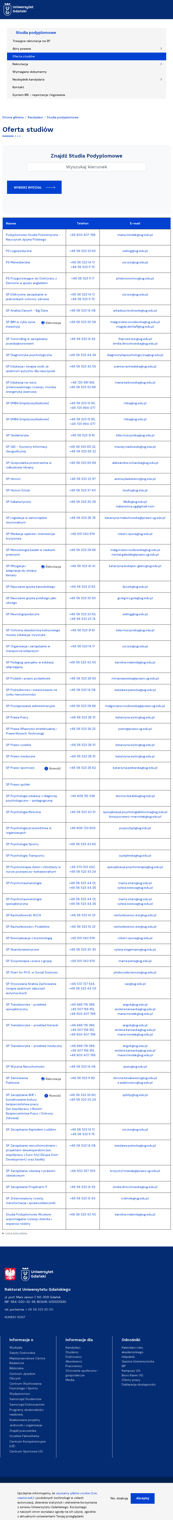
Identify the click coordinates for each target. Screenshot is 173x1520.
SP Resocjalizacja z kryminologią (29, 938)
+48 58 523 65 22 (83, 451)
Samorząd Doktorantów (27, 1404)
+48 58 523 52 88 (83, 387)
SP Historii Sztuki (18, 490)
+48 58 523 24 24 (83, 1099)
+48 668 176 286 (82, 1004)
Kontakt (18, 87)
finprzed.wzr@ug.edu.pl (135, 339)
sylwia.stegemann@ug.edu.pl (135, 949)
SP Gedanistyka (17, 435)
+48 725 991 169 (82, 382)
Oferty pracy (131, 1380)
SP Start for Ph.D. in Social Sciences (32, 972)
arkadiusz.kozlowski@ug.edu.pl (135, 310)
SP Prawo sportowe (20, 768)
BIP (124, 1366)
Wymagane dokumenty (29, 72)
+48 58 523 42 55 (83, 366)
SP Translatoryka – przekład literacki (32, 1025)
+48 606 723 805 (83, 828)
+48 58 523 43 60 (82, 844)
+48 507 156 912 (82, 1009)
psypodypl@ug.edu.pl (135, 828)
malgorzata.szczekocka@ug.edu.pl (135, 322)
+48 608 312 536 (82, 796)
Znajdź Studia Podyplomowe (86, 156)
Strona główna (13, 117)
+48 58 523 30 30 (83, 949)
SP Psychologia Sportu (22, 844)
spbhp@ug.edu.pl (135, 1095)
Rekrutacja (20, 64)
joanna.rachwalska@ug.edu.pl (135, 366)
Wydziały (16, 1347)
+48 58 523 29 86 (83, 550)
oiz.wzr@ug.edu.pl (135, 262)
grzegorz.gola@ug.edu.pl (135, 598)
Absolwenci (74, 1361)
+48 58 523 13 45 (82, 1198)
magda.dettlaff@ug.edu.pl (135, 327)
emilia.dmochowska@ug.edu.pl (135, 343)
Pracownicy (74, 1366)
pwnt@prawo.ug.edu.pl (135, 729)
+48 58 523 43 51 (82, 812)
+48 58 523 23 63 (83, 251)
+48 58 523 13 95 (82, 403)
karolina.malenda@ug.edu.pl (135, 662)
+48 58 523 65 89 (83, 463)
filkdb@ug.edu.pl (135, 502)
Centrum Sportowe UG (26, 1451)
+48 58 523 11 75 (83, 267)
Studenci (72, 1352)
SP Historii (13, 479)
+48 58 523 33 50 (83, 598)
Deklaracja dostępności (139, 1384)
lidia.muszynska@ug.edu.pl (135, 435)
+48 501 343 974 (82, 534)
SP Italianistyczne (18, 502)
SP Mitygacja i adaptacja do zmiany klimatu (21, 570)
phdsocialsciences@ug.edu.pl (135, 972)
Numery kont (15, 1317)
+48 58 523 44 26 (82, 355)
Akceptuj (142, 1498)
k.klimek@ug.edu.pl (135, 1198)
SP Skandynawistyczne (22, 949)
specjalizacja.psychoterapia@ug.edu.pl (135, 867)
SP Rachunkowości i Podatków (28, 927)
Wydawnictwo (19, 1394)
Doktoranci (74, 1357)
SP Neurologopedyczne (22, 614)
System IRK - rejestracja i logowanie (38, 95)
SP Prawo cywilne (18, 745)
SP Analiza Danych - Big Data (27, 310)
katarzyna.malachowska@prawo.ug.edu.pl (135, 518)
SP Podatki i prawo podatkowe (28, 678)
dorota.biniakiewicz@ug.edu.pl (135, 1078)
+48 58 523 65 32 (82, 447)
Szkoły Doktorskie (22, 1353)
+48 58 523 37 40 (83, 490)
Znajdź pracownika (22, 1431)
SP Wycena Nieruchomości (25, 1066)
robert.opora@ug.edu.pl (135, 534)
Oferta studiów (23, 56)
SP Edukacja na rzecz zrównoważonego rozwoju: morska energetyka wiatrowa (31, 387)
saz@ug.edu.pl (135, 984)
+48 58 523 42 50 (82, 662)
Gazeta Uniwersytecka (138, 1361)
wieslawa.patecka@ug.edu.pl (135, 690)
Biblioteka (16, 1368)
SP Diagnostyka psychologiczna (29, 355)
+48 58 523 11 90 (82, 1078)
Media (70, 1380)
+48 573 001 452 (82, 867)
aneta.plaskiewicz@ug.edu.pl (135, 479)
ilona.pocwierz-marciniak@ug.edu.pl (135, 817)
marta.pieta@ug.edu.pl (135, 961)
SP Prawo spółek (18, 784)
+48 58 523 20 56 (83, 322)
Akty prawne (21, 49)
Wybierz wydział (28, 187)
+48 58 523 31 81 (83, 435)
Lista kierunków (16, 1233)
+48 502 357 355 (82, 1171)
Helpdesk (128, 1357)
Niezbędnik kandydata (28, 79)
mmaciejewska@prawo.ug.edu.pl (135, 678)
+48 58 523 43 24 (83, 872)
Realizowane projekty (24, 1420)
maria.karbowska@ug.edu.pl (135, 382)
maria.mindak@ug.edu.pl (135, 235)
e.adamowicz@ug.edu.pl (135, 1083)
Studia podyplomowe (36, 32)
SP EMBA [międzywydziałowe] (27, 403)
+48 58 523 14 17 (82, 262)
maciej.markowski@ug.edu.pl (135, 447)
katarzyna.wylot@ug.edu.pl (135, 717)
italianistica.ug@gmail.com (135, 506)
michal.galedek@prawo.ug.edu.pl (135, 554)
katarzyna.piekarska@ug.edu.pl (135, 768)
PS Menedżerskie (18, 262)
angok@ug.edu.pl (135, 1004)
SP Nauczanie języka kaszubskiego (30, 587)
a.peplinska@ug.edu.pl (135, 855)
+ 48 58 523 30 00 (39, 1309)
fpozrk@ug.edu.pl (135, 587)
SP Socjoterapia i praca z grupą (29, 961)
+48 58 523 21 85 (82, 587)
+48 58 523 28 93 (83, 678)
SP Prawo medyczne (20, 756)
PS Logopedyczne (19, 251)
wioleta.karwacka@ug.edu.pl (135, 1009)
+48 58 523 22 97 (83, 479)
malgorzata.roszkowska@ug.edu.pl (135, 550)
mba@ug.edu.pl (135, 403)
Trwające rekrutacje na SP (31, 41)
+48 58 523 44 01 (82, 883)
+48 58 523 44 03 (82, 988)
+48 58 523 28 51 (82, 717)
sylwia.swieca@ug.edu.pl (135, 888)
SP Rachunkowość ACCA (23, 915)
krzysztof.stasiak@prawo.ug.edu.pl (135, 1171)
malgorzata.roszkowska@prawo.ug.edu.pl (135, 706)
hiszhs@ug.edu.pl (135, 490)
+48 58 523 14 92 (82, 339)
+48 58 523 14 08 (83, 310)
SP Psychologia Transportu (25, 855)
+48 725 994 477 (82, 408)
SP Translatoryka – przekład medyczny (34, 1046)
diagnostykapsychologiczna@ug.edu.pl (135, 355)
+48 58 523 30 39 (83, 502)
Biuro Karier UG (132, 1375)
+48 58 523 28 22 (83, 729)
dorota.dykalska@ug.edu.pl (135, 796)
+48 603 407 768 (83, 235)
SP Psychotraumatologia (23, 883)
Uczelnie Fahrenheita (24, 1436)
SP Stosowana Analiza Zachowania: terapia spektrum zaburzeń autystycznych (31, 988)
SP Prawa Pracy (17, 717)
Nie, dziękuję (119, 1498)
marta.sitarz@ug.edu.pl (135, 883)
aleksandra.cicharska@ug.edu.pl (135, 463)
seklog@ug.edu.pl (135, 251)
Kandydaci (35, 117)
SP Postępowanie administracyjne (30, 706)
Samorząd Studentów (25, 1399)
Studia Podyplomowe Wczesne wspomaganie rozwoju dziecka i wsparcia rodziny (29, 1219)
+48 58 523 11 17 (82, 278)
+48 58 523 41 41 (82, 566)
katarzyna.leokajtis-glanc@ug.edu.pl (135, 566)
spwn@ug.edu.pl (135, 1066)
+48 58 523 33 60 (82, 1095)
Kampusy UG (131, 1371)
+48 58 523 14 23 (82, 915)
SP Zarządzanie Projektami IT (26, 1187)
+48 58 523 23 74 (83, 619)
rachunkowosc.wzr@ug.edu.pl (135, 915)
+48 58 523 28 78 (83, 518)
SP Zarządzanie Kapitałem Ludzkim (31, 1129)
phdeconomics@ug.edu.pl (135, 278)
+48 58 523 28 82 (83, 768)
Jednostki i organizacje (25, 1425)
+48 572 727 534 (82, 984)
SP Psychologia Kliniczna (23, 812)
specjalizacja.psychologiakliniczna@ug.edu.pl (135, 812)
